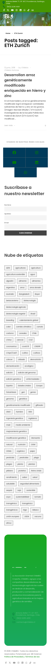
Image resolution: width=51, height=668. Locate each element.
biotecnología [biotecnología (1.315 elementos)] (30, 300)
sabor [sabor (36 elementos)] (24, 477)
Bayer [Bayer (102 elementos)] (37, 294)
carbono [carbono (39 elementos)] (10, 333)
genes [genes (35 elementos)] (33, 392)
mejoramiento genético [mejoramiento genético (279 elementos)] (16, 431)
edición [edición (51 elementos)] (9, 372)
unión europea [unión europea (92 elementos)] (12, 516)
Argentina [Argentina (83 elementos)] (10, 287)
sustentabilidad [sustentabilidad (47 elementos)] (22, 497)
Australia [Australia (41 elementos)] (10, 294)
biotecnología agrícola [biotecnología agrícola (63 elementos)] (16, 307)
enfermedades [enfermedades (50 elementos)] (32, 379)
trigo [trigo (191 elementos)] (25, 510)
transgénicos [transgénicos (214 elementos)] (12, 510)
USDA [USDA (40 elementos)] (26, 516)
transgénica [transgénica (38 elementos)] (11, 503)
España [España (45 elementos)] (9, 385)
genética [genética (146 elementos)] (23, 399)
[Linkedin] (37, 162)
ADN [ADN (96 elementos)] (8, 268)
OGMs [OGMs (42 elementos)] (8, 451)
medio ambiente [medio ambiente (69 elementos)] (23, 425)
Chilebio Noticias (11, 70)
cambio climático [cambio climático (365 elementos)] (23, 326)
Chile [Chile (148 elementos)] (34, 333)
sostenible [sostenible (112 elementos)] (30, 490)
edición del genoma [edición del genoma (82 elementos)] (27, 372)
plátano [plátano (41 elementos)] (9, 470)
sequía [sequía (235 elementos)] (9, 490)
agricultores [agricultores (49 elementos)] (20, 268)
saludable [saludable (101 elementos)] (10, 483)
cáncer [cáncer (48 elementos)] (9, 359)
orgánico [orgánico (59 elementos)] (21, 451)
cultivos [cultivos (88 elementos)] (36, 353)
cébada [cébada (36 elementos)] (21, 359)
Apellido (7, 214)
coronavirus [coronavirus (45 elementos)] (11, 346)
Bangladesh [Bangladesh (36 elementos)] (24, 294)
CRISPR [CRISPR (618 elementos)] (37, 346)
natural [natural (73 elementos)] (9, 444)
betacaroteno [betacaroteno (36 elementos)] (12, 300)
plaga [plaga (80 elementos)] (36, 457)
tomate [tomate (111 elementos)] (37, 497)
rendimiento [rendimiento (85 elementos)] (11, 477)
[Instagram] (37, 153)
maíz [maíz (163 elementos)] (8, 425)
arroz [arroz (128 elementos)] (22, 287)
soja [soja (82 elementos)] (19, 490)
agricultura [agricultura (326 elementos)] (35, 268)
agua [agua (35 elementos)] (32, 274)
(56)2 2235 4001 (13, 6)
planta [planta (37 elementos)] (20, 464)
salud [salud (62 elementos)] (35, 477)
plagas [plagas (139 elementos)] (9, 464)
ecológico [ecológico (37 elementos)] (29, 366)
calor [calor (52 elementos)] (8, 326)
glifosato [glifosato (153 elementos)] (39, 405)
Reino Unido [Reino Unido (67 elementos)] (36, 470)
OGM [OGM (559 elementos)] (33, 444)
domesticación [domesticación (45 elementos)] (12, 366)
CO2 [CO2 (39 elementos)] (30, 340)
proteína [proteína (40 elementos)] (22, 470)
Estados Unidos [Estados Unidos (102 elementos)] (24, 385)
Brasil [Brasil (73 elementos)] (33, 313)
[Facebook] (14, 153)
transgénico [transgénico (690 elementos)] (27, 503)
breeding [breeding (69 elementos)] (10, 320)
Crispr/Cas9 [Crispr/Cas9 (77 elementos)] (11, 353)
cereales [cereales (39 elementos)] (23, 333)
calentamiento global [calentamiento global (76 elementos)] (29, 320)
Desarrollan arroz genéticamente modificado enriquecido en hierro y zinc (25, 85)
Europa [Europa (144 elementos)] (39, 385)
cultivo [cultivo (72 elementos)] (25, 353)
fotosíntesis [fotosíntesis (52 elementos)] (11, 392)
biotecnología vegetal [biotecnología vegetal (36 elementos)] (15, 313)
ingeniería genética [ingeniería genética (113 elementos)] (14, 418)
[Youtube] (14, 162)
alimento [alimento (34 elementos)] (22, 281)
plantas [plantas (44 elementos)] (31, 464)
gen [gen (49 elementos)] (23, 392)
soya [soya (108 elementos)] (8, 497)
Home (8, 33)
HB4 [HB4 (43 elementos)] (30, 412)
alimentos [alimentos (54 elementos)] (36, 281)
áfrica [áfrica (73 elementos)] (8, 523)
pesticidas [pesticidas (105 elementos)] (24, 457)
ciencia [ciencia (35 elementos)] (20, 340)
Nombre (7, 205)
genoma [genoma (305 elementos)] (10, 399)
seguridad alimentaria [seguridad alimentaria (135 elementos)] (29, 483)
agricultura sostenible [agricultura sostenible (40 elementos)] (15, 274)
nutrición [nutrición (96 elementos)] (22, 444)
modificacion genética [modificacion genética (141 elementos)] (16, 438)
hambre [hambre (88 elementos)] (19, 412)
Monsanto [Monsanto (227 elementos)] (35, 438)
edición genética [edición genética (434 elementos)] (13, 379)
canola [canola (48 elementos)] (40, 326)
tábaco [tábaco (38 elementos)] (35, 510)
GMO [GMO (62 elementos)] (8, 412)
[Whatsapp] (25, 172)
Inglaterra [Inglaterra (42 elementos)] (32, 418)
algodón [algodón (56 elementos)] (9, 281)
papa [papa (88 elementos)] (32, 451)
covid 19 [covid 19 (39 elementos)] (25, 346)
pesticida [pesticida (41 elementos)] (10, 457)
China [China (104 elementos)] (8, 340)
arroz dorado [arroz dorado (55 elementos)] (35, 287)
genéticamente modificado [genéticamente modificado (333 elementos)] (18, 405)
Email (6, 223)
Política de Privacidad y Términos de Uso (22, 656)
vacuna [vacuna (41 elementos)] (37, 516)
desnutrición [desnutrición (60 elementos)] (35, 359)
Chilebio (25, 67)
